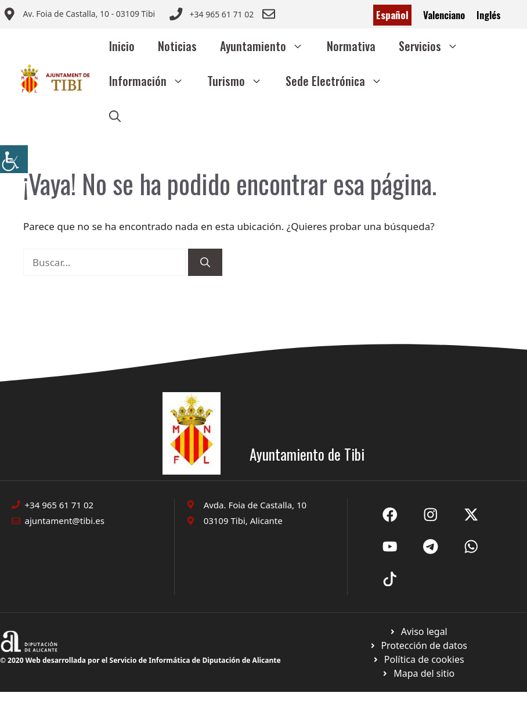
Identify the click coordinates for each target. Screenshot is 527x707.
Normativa (351, 46)
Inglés (489, 15)
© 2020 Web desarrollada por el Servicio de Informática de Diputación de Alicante (140, 660)
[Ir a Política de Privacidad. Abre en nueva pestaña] (418, 631)
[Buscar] (205, 263)
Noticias (177, 46)
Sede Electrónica (340, 80)
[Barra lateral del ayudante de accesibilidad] (14, 159)
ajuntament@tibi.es (64, 520)
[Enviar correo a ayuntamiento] (79, 15)
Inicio (122, 46)
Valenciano (444, 15)
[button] (115, 115)
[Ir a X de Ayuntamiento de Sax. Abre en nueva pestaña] (431, 514)
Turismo (240, 80)
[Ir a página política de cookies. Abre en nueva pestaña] (418, 645)
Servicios (434, 45)
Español (392, 15)
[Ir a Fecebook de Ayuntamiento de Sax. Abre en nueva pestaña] (390, 514)
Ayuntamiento (267, 45)
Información (152, 80)
